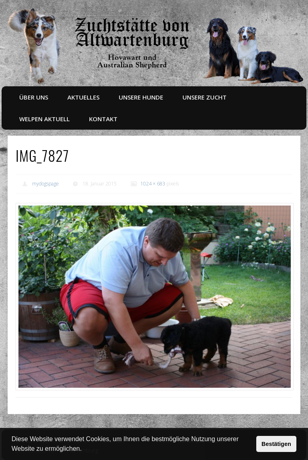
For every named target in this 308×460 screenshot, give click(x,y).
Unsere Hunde (141, 97)
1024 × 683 (152, 183)
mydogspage (45, 183)
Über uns (33, 97)
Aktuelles (83, 97)
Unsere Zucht (204, 97)
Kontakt (103, 119)
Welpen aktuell (44, 119)
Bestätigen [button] (276, 444)
